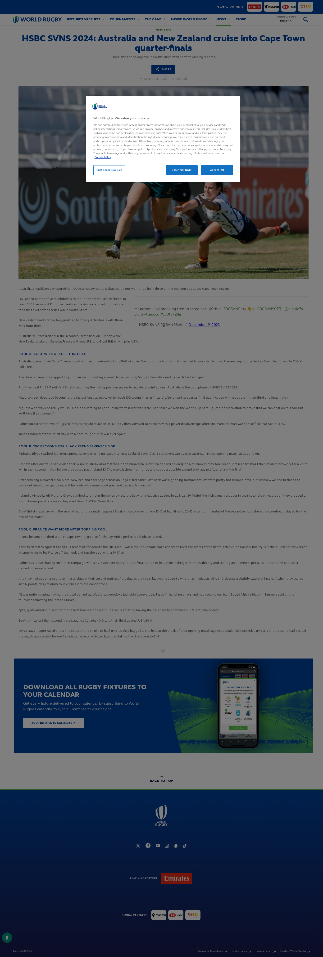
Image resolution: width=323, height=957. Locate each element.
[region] (163, 139)
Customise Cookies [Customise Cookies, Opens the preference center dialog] (109, 170)
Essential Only (181, 170)
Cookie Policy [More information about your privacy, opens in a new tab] (103, 157)
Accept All (217, 170)
